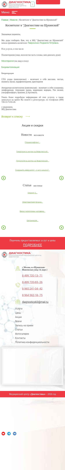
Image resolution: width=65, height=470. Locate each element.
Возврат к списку (12, 116)
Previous (3, 178)
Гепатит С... (32, 193)
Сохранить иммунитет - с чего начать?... (32, 170)
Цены (18, 313)
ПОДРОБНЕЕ (32, 245)
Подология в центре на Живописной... (32, 161)
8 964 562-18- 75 (32, 295)
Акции (18, 317)
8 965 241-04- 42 (32, 288)
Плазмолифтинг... (32, 142)
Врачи (18, 321)
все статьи (37, 186)
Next (61, 178)
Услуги (18, 308)
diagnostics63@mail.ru (35, 301)
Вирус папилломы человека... (32, 211)
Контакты (20, 338)
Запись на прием (24, 325)
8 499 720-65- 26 (32, 282)
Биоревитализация (10, 67)
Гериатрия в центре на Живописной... (32, 152)
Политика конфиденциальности (32, 342)
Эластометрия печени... (32, 202)
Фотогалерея (22, 333)
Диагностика (16, 4)
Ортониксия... (32, 220)
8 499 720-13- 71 (32, 275)
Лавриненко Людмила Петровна (43, 43)
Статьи (19, 329)
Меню (9, 12)
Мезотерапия (7, 61)
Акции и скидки (32, 125)
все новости (39, 135)
